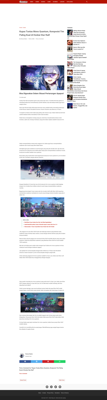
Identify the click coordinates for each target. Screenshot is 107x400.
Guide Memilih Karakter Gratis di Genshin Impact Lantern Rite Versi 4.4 (40, 224)
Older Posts (61, 380)
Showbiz (55, 1)
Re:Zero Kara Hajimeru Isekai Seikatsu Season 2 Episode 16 (79, 42)
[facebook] (25, 361)
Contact (44, 392)
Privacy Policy (50, 392)
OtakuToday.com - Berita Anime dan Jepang (57, 397)
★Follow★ (70, 1)
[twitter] (36, 361)
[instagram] (51, 387)
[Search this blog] (87, 2)
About (39, 392)
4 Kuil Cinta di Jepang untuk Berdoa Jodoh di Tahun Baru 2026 (79, 72)
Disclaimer (57, 392)
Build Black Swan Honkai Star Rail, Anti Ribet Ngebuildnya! (37, 222)
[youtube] (60, 387)
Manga (43, 1)
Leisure (62, 1)
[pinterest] (48, 361)
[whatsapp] (59, 361)
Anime (37, 1)
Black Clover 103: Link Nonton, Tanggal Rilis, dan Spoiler (80, 105)
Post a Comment (40, 38)
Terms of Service (65, 392)
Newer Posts (23, 380)
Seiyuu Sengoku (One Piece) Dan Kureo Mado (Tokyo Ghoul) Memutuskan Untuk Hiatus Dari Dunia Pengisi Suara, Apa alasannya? (77, 89)
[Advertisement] (53, 15)
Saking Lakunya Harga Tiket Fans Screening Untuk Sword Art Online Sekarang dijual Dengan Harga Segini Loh (77, 34)
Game (49, 1)
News (31, 1)
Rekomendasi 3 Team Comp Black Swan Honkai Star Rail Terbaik (39, 226)
